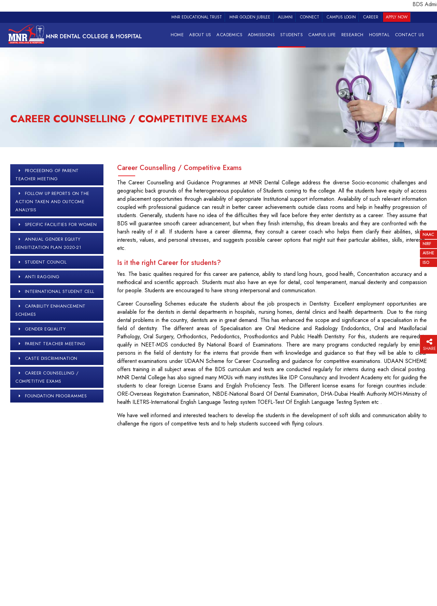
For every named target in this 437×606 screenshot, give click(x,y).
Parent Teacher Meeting (55, 343)
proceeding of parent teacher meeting (47, 174)
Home (177, 34)
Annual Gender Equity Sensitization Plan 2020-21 (48, 243)
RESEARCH (352, 34)
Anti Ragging (42, 276)
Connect (309, 17)
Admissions (261, 34)
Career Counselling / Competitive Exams (47, 377)
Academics (229, 34)
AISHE (428, 253)
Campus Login (341, 17)
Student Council (46, 262)
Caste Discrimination (51, 358)
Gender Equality (45, 329)
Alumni (285, 17)
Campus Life (322, 34)
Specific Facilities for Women (61, 224)
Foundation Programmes (56, 396)
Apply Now (397, 17)
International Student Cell (60, 291)
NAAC (428, 234)
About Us (200, 34)
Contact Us (409, 34)
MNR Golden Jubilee (249, 17)
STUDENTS (291, 34)
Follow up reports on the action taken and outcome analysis (52, 201)
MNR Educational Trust (196, 17)
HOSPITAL (379, 34)
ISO (426, 262)
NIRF (427, 244)
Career (370, 17)
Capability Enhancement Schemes (50, 310)
